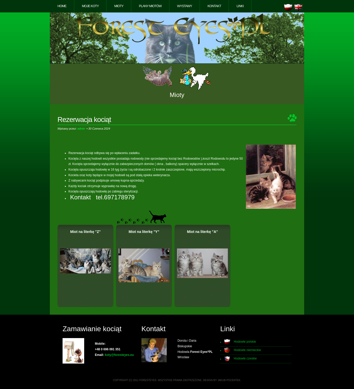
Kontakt (214, 6)
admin (81, 128)
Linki (240, 6)
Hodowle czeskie (245, 358)
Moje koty (90, 6)
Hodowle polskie (245, 342)
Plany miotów (150, 6)
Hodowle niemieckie (247, 350)
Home (61, 6)
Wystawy (184, 6)
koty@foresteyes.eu (119, 355)
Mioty (118, 6)
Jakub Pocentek (228, 380)
